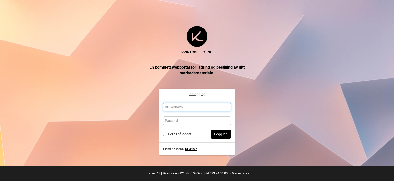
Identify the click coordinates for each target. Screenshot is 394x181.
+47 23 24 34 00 (216, 173)
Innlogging (197, 94)
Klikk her (191, 149)
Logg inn (221, 134)
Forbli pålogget (179, 134)
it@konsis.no (239, 173)
